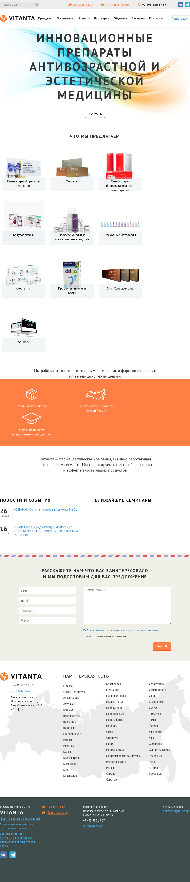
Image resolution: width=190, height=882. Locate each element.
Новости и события (25, 500)
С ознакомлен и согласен (122, 633)
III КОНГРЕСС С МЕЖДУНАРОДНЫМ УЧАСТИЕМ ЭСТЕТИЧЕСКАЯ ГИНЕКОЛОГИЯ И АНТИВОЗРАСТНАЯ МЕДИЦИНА (46, 531)
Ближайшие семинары (123, 500)
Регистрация (180, 18)
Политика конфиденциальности (20, 819)
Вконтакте (180, 4)
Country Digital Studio (176, 811)
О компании (65, 18)
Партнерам (101, 18)
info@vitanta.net (22, 691)
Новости (84, 18)
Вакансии (138, 18)
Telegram (187, 4)
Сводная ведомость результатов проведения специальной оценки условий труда (18, 839)
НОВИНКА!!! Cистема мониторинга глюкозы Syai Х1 (46, 509)
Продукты (45, 18)
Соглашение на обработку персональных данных (16, 826)
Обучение (120, 18)
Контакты (156, 18)
